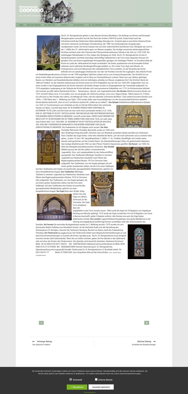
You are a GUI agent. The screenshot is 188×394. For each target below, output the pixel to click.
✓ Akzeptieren (77, 387)
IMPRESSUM (132, 364)
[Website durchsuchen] (166, 25)
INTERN (166, 364)
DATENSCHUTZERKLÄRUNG (150, 364)
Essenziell (76, 379)
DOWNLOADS (113, 364)
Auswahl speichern (101, 387)
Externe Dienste (104, 379)
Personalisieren (90, 392)
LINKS (123, 364)
